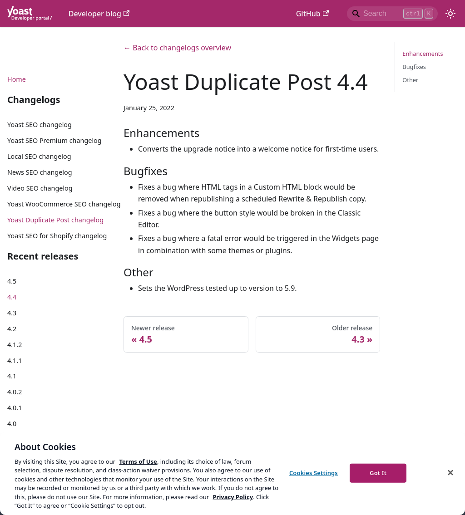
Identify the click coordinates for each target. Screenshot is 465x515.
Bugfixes (414, 67)
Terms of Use (138, 461)
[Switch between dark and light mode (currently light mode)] (450, 13)
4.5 (11, 281)
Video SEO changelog (40, 188)
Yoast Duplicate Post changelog (55, 220)
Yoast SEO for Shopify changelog (57, 235)
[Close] (450, 472)
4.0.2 (14, 391)
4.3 (11, 313)
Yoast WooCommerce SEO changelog (64, 204)
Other (410, 80)
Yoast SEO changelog (39, 124)
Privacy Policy (233, 497)
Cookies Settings (313, 473)
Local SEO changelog (39, 156)
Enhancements (422, 53)
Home (16, 79)
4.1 (11, 376)
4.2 (11, 328)
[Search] (392, 13)
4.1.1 (14, 360)
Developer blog (99, 14)
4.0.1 (14, 407)
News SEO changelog (39, 172)
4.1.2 (14, 344)
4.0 (11, 423)
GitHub (312, 14)
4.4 (11, 297)
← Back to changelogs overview (177, 48)
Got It (378, 473)
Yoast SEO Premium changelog (54, 140)
